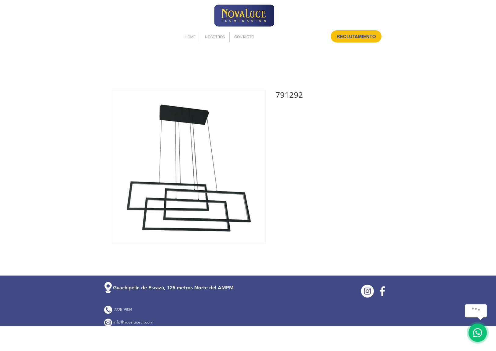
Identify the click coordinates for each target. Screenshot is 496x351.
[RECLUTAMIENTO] (356, 36)
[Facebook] (382, 291)
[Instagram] (367, 291)
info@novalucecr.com (133, 322)
